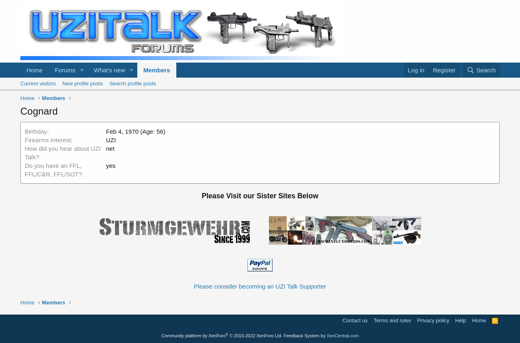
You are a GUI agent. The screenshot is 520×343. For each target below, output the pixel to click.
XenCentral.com (343, 335)
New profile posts (82, 83)
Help (460, 320)
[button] (82, 70)
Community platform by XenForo (221, 335)
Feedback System (301, 335)
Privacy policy (433, 320)
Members (156, 70)
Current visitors (38, 83)
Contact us (355, 320)
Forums (65, 70)
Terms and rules (392, 320)
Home (34, 70)
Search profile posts (132, 83)
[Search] (481, 70)
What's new (109, 70)
